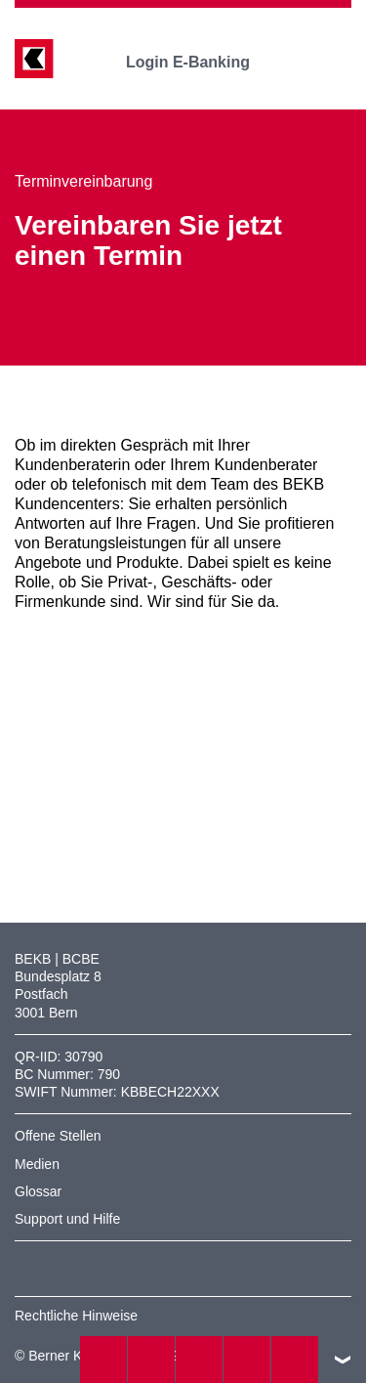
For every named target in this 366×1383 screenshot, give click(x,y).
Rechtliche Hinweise (76, 1315)
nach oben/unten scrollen (342, 1359)
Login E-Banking (201, 62)
